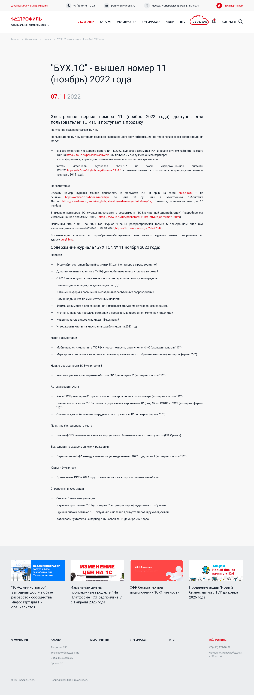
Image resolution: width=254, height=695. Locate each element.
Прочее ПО (57, 663)
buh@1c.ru (67, 239)
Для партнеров (229, 5)
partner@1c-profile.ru (119, 5)
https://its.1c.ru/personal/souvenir (87, 155)
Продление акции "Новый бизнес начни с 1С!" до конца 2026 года (213, 592)
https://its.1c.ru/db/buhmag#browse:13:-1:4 (94, 170)
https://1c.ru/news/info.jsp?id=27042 (138, 228)
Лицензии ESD (59, 647)
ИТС (172, 639)
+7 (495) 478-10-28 (80, 5)
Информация (139, 639)
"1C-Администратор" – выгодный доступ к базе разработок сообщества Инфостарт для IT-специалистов (32, 597)
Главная (15, 39)
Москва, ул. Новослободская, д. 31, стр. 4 (171, 5)
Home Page (27, 19)
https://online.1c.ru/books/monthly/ (87, 197)
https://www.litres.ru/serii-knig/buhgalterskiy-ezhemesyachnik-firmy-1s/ (107, 201)
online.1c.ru (185, 193)
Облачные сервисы (62, 658)
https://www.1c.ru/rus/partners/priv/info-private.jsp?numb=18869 (139, 217)
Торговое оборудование (65, 652)
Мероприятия (100, 639)
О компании (31, 39)
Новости (47, 39)
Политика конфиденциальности (69, 680)
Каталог (56, 639)
